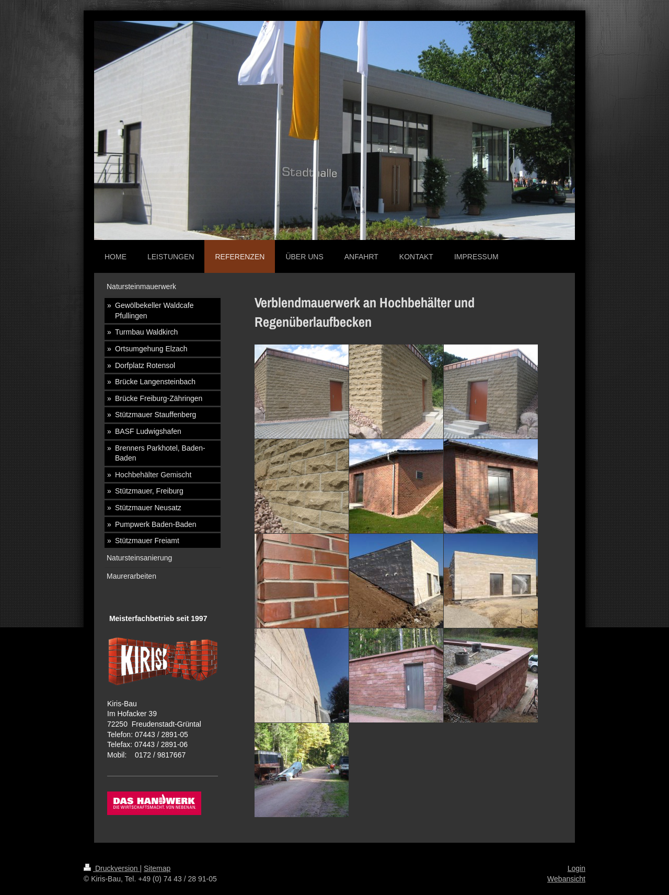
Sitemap (157, 868)
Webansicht (566, 879)
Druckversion (112, 868)
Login (576, 868)
